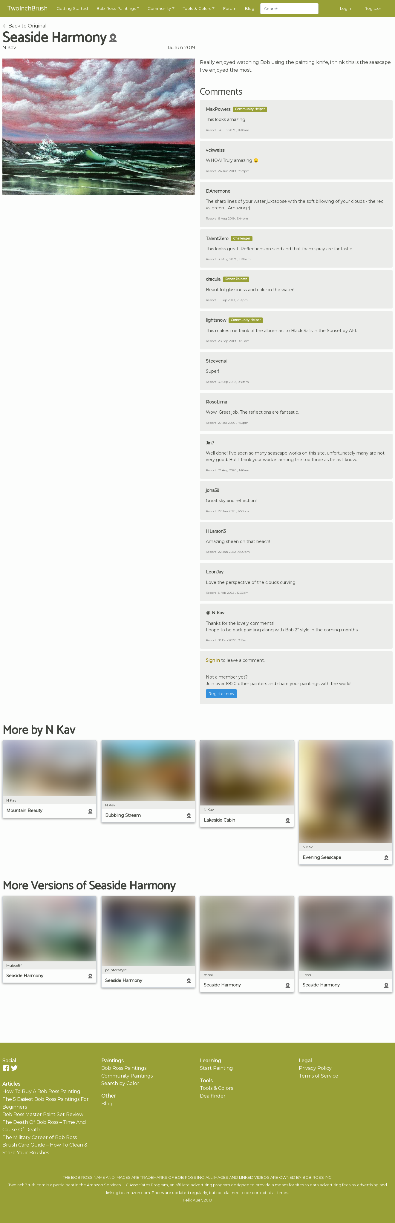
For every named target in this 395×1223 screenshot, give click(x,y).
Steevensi (216, 361)
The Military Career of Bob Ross (39, 1137)
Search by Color (120, 1083)
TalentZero (217, 238)
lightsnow (216, 320)
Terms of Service (318, 1076)
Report (211, 130)
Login (345, 8)
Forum (229, 8)
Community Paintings (127, 1076)
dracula (213, 279)
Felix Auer (192, 1200)
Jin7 (210, 443)
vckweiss (215, 150)
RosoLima (216, 402)
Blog (249, 8)
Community (159, 8)
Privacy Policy (315, 1068)
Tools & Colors (197, 8)
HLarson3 (216, 531)
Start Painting (216, 1068)
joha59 (212, 490)
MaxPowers (218, 109)
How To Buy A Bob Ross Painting (41, 1091)
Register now (221, 693)
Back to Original (24, 26)
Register (372, 8)
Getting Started (72, 8)
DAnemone (218, 191)
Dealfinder (213, 1096)
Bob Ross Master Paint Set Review (42, 1114)
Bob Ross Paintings (116, 8)
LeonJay (214, 572)
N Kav (9, 47)
